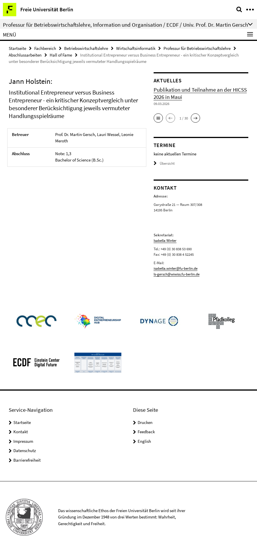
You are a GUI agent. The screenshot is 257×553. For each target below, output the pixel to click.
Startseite (17, 48)
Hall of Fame (61, 55)
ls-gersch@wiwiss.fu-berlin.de (177, 274)
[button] (158, 118)
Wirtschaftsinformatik (135, 48)
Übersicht (164, 163)
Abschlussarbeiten (25, 55)
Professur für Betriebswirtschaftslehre (197, 48)
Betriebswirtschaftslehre (86, 48)
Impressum (23, 441)
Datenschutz (24, 450)
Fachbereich (45, 48)
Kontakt (20, 431)
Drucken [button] (145, 422)
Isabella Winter (165, 240)
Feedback (146, 431)
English (144, 441)
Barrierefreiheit (27, 460)
